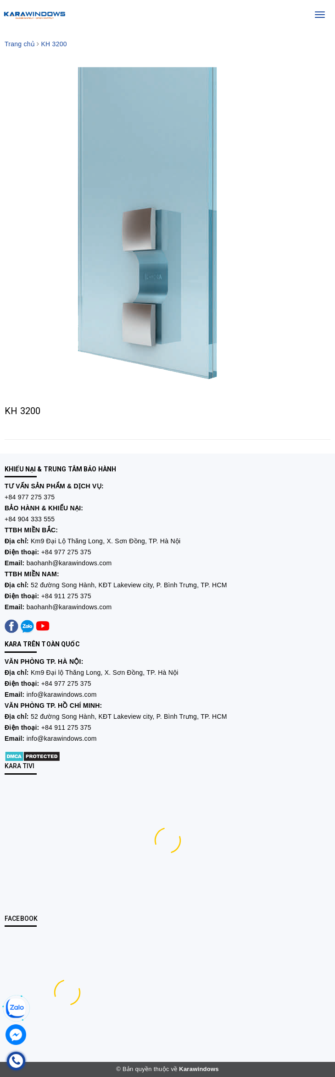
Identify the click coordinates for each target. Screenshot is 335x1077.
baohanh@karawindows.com (69, 563)
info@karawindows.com (62, 694)
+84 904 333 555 (30, 519)
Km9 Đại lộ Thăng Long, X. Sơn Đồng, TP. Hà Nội (105, 672)
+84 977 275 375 (30, 497)
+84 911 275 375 (66, 596)
